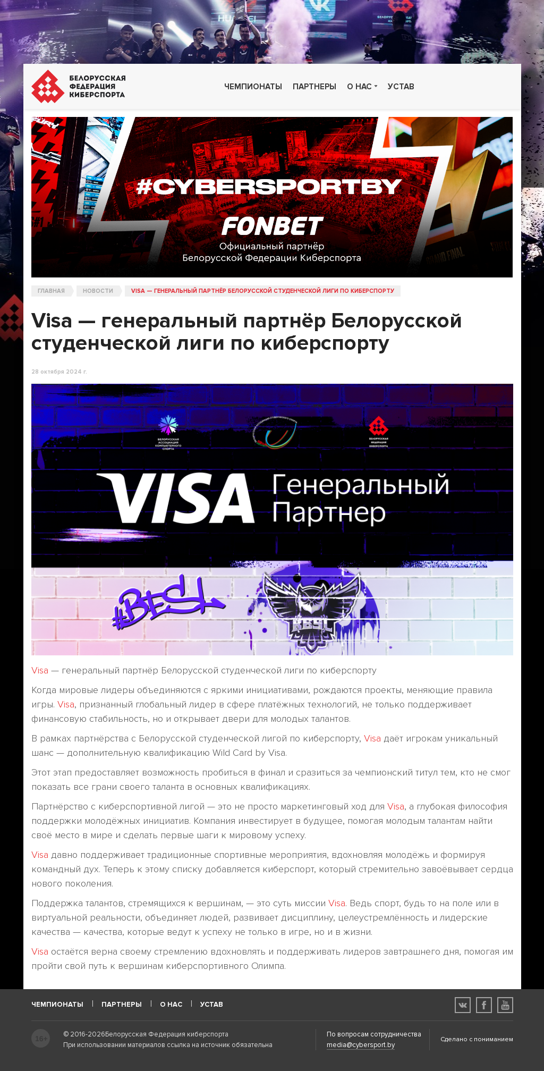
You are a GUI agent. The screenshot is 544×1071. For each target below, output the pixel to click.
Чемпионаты (253, 86)
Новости (98, 291)
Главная (51, 291)
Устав (401, 86)
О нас (359, 86)
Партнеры (314, 86)
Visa (39, 670)
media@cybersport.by (361, 1045)
